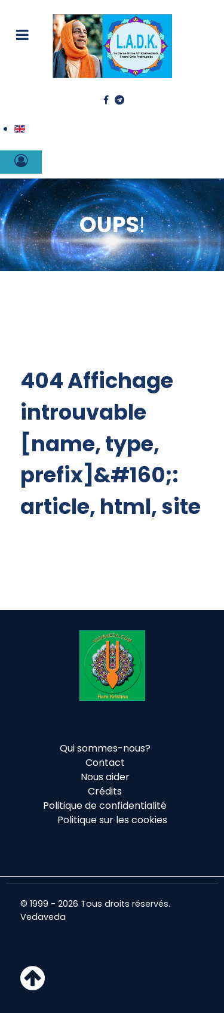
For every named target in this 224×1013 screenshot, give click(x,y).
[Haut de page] (32, 985)
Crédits (105, 791)
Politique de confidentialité (105, 805)
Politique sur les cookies (112, 820)
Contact (105, 762)
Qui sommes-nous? (105, 748)
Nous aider (105, 777)
